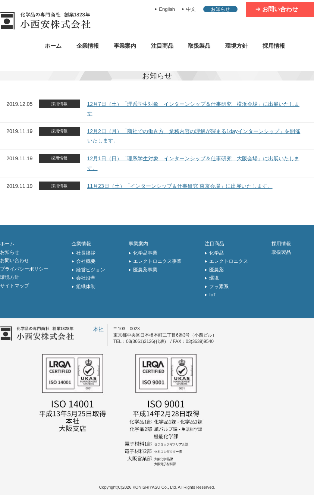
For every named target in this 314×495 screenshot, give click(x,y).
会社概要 (85, 261)
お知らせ (220, 9)
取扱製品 (199, 45)
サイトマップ (14, 286)
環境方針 (236, 45)
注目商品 (162, 45)
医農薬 (216, 269)
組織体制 (85, 286)
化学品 (216, 253)
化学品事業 (145, 253)
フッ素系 (219, 286)
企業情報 (87, 45)
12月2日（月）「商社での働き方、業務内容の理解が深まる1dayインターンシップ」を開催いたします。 (194, 136)
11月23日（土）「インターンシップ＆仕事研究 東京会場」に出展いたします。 (180, 186)
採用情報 (274, 45)
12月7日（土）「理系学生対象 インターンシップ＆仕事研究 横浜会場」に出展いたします (193, 108)
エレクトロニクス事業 (157, 261)
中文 (191, 9)
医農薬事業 (145, 269)
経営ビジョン (90, 269)
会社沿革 (85, 278)
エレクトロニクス (228, 261)
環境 (214, 278)
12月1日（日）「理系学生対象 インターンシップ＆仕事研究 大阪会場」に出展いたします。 (193, 163)
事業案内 (125, 45)
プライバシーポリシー (24, 269)
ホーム (53, 45)
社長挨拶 (85, 253)
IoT (212, 294)
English (167, 9)
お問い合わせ (280, 9)
